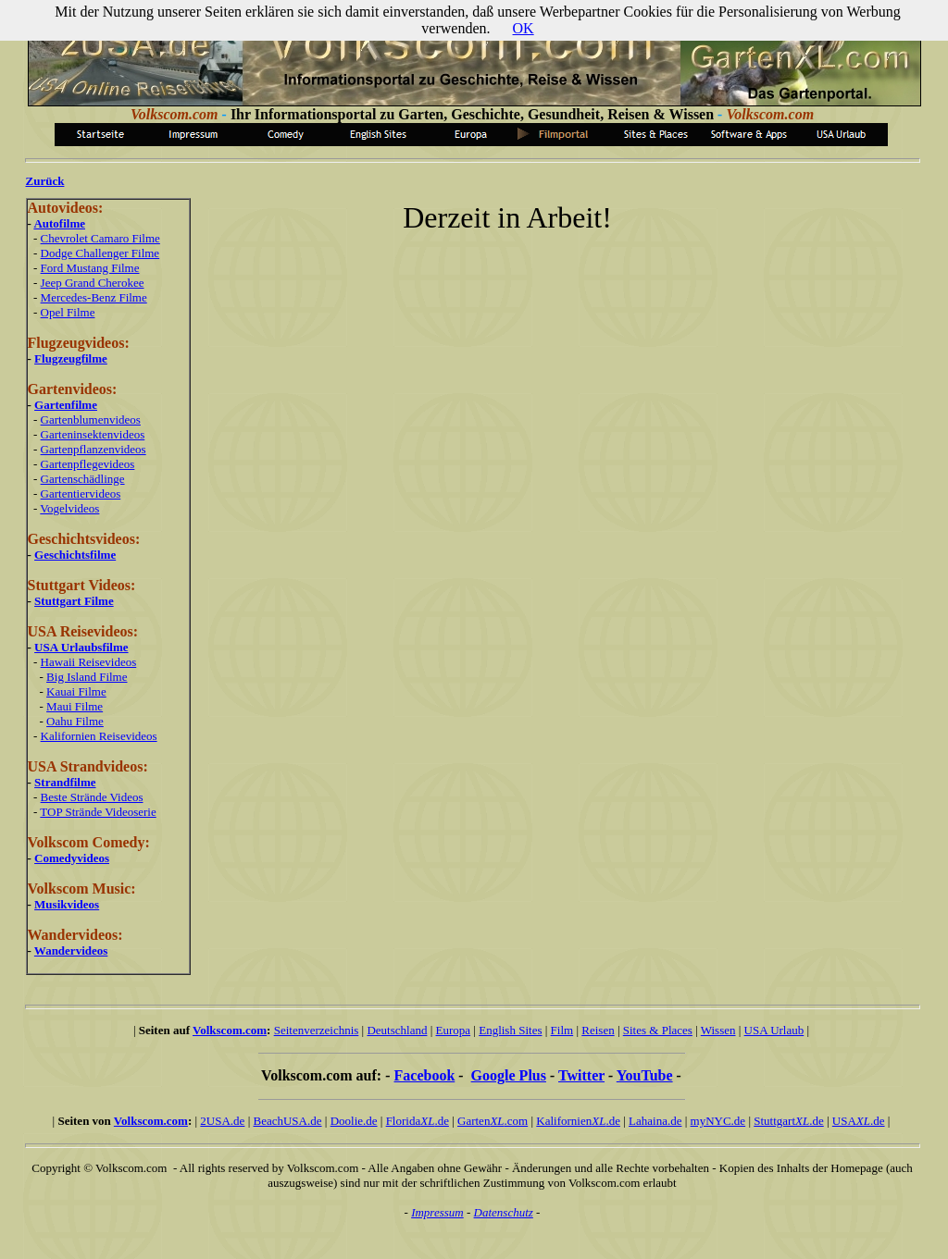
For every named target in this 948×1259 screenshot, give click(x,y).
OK (523, 28)
